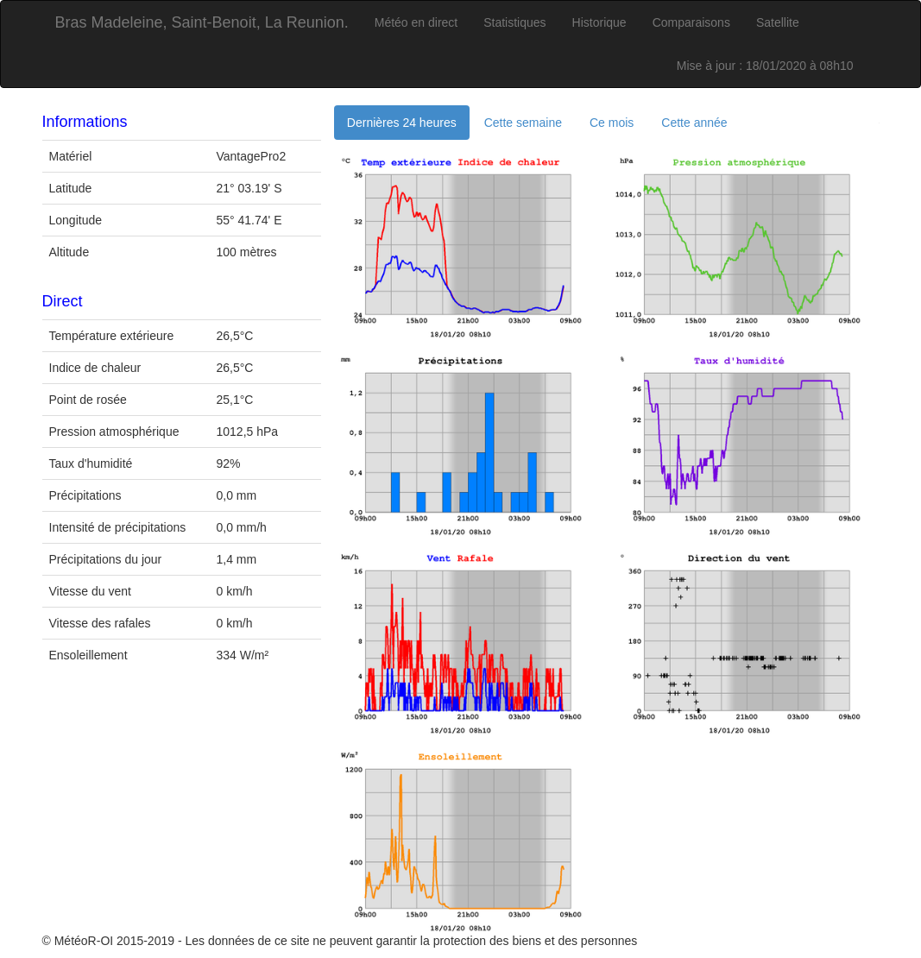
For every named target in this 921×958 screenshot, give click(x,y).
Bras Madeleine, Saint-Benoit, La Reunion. (202, 22)
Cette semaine (523, 122)
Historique (599, 22)
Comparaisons (691, 22)
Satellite (777, 22)
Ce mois (612, 122)
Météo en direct (416, 22)
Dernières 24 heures (402, 122)
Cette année (694, 122)
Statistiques (514, 22)
